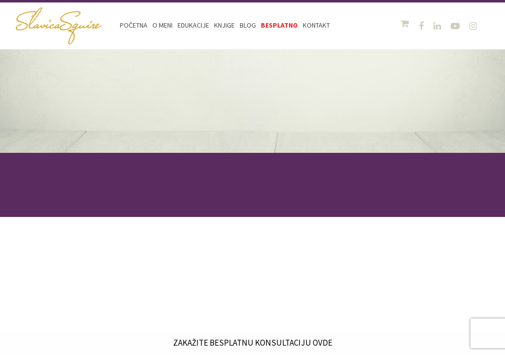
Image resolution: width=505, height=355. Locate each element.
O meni (162, 25)
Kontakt (316, 25)
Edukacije (193, 25)
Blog (248, 25)
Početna (133, 25)
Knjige (224, 25)
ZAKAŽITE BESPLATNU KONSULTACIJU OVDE (252, 342)
